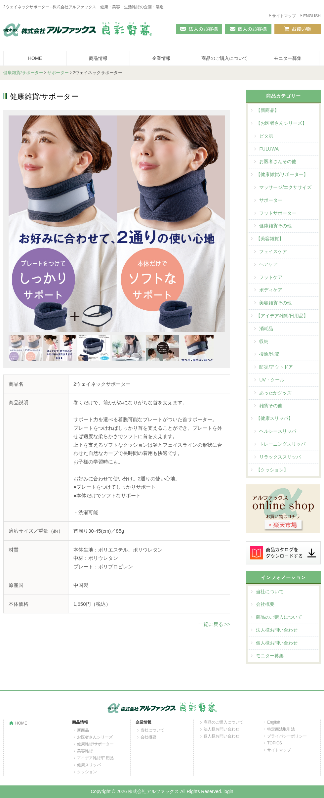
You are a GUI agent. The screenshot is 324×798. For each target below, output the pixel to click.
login (228, 791)
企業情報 (161, 58)
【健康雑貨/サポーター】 (282, 174)
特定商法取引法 (281, 729)
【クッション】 (272, 469)
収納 (263, 341)
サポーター (58, 72)
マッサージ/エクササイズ (285, 187)
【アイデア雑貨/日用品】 (282, 315)
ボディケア (270, 289)
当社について (270, 591)
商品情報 (98, 58)
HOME (35, 58)
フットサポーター (277, 213)
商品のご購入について (224, 58)
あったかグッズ (275, 392)
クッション (87, 772)
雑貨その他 (270, 405)
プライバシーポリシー (287, 736)
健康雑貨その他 (275, 225)
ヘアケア (268, 264)
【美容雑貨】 (270, 238)
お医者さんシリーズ (95, 737)
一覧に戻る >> (214, 624)
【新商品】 (267, 110)
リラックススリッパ (280, 457)
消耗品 (266, 328)
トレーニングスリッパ (282, 444)
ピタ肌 (266, 136)
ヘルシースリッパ (277, 431)
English (273, 722)
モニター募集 (288, 58)
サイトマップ (284, 16)
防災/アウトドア (276, 367)
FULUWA (269, 149)
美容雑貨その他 (275, 302)
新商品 (83, 730)
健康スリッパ (89, 765)
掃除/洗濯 (269, 354)
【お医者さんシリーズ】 (281, 123)
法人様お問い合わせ (277, 630)
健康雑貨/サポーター (23, 72)
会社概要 (265, 604)
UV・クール (271, 379)
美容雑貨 (85, 751)
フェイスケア (273, 251)
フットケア (270, 277)
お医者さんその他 (277, 161)
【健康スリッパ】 (274, 418)
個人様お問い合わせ (277, 642)
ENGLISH (312, 16)
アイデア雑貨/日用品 (95, 758)
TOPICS (274, 743)
